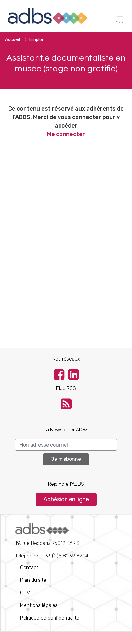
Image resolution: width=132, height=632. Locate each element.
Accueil (12, 39)
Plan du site (33, 580)
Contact (29, 567)
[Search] (66, 445)
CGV (25, 593)
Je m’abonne (66, 459)
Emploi (36, 39)
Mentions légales (39, 605)
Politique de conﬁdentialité (49, 618)
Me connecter (66, 134)
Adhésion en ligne (66, 499)
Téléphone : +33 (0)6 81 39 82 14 (51, 541)
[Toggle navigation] (111, 18)
